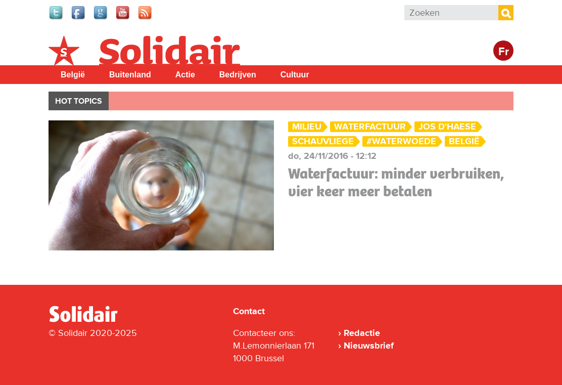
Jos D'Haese (447, 126)
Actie (185, 74)
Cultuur (294, 74)
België (73, 74)
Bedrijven (237, 74)
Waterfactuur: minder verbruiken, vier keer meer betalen (396, 182)
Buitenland (130, 74)
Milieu (306, 126)
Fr (503, 52)
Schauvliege (323, 141)
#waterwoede (401, 141)
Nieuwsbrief (369, 345)
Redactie (362, 332)
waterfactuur (370, 126)
